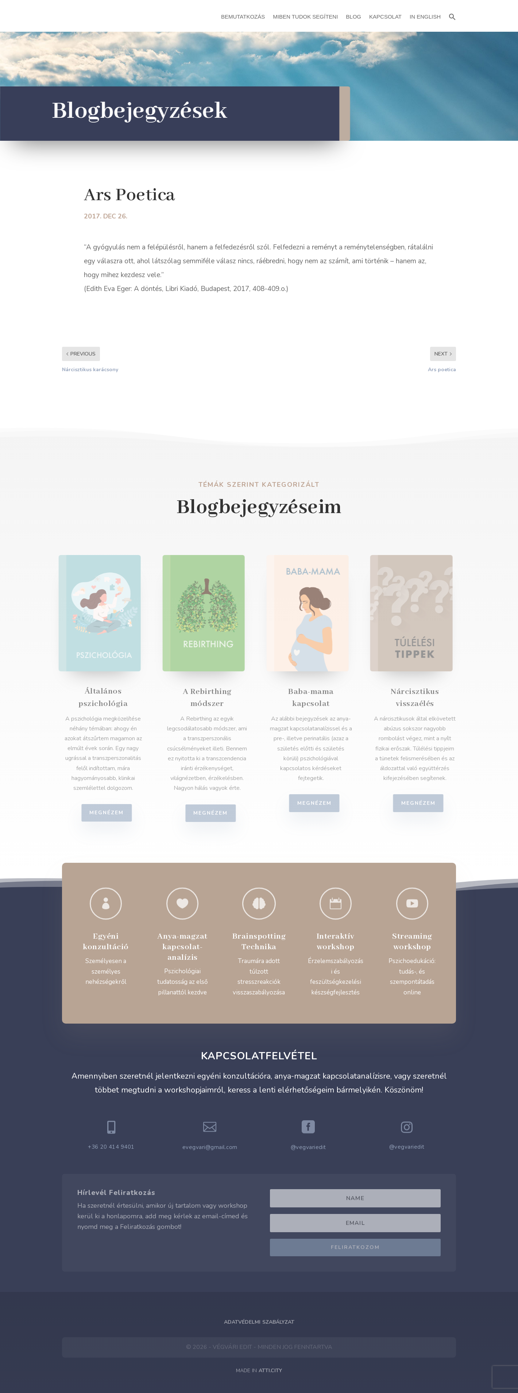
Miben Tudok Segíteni (305, 16)
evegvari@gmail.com (209, 1147)
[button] (452, 16)
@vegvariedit (308, 1147)
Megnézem (111, 812)
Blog (353, 16)
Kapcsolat (385, 16)
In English (425, 16)
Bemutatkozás (243, 16)
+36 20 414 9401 (111, 1147)
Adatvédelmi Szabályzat (259, 1322)
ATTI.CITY (270, 1370)
